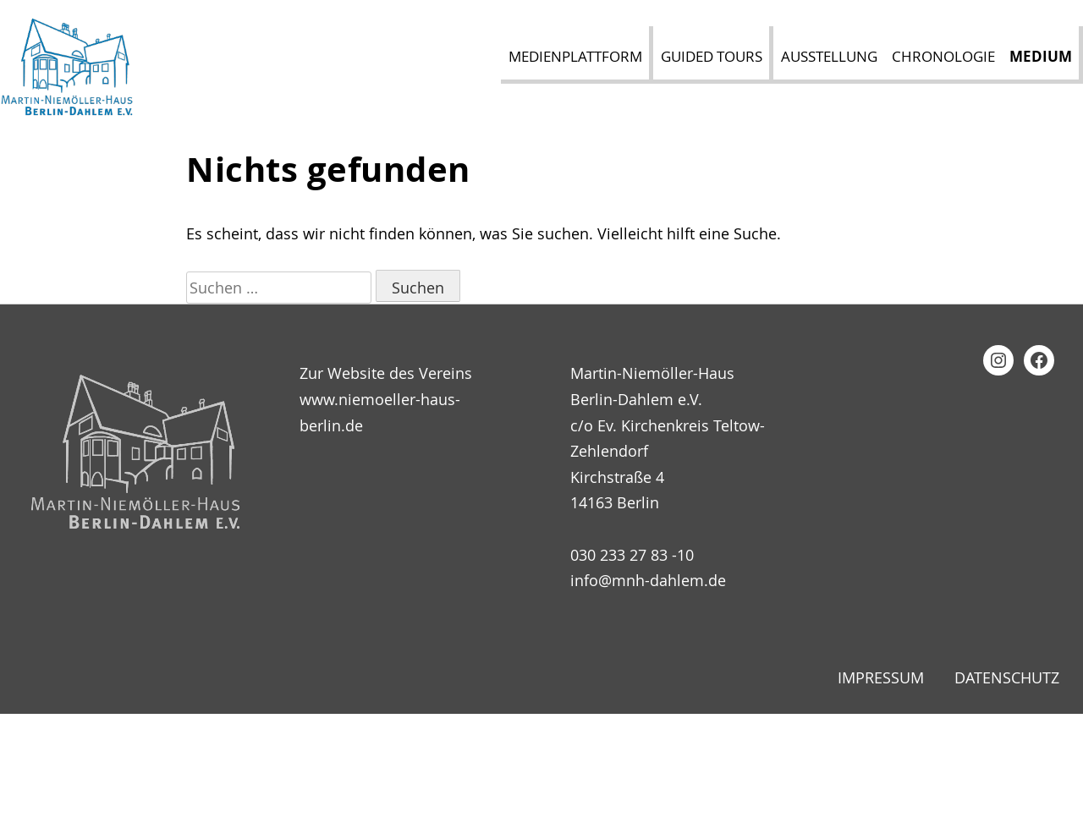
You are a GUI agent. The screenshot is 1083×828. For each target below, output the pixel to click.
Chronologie (943, 56)
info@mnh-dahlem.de (648, 580)
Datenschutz (1006, 677)
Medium (1040, 56)
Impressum (881, 677)
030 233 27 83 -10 (632, 555)
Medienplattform (575, 56)
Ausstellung (829, 56)
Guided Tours (711, 56)
